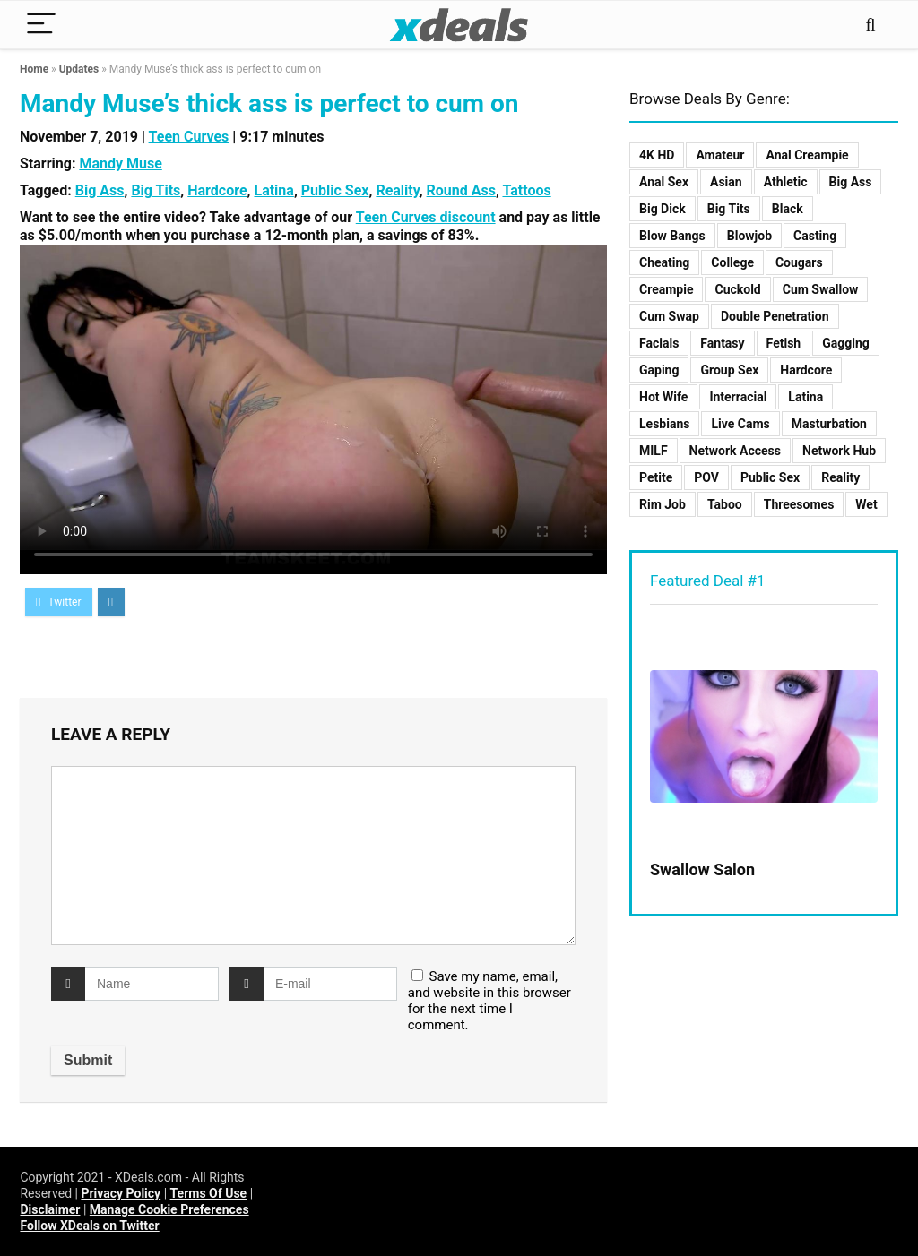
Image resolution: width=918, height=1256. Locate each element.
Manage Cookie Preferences (169, 1209)
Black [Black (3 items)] (787, 209)
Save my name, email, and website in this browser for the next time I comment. (489, 1000)
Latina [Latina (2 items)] (805, 397)
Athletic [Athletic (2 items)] (786, 182)
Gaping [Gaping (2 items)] (659, 370)
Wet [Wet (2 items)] (866, 504)
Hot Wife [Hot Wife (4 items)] (663, 397)
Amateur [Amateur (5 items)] (720, 155)
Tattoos (526, 190)
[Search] (870, 24)
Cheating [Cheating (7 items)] (664, 262)
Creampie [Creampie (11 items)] (666, 289)
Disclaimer (50, 1209)
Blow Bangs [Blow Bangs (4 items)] (672, 235)
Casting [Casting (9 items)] (814, 235)
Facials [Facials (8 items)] (659, 343)
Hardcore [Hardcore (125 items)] (806, 370)
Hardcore (217, 190)
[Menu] (41, 24)
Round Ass (461, 190)
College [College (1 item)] (732, 262)
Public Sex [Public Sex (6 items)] (770, 477)
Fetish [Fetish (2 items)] (783, 343)
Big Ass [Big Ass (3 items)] (850, 182)
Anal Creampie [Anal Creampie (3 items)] (807, 155)
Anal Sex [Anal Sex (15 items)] (663, 182)
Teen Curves (189, 136)
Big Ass (100, 190)
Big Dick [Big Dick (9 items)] (662, 209)
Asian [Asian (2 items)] (726, 182)
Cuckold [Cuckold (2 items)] (737, 289)
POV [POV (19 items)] (706, 477)
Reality (397, 190)
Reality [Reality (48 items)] (840, 477)
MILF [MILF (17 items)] (653, 450)
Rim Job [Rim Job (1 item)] (662, 504)
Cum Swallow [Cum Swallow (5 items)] (821, 289)
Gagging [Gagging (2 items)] (846, 343)
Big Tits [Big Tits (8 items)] (728, 209)
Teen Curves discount (426, 217)
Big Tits (155, 190)
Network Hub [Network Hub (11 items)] (839, 450)
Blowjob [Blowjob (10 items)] (749, 235)
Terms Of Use (208, 1193)
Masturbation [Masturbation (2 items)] (829, 424)
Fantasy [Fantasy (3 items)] (722, 343)
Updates (79, 69)
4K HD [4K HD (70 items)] (656, 155)
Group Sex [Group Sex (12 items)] (729, 370)
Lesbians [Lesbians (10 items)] (664, 424)
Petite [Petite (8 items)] (655, 477)
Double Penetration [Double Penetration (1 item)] (775, 316)
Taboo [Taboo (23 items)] (724, 504)
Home (34, 69)
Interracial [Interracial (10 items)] (737, 397)
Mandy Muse (120, 163)
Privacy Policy (120, 1193)
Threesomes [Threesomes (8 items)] (799, 504)
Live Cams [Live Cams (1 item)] (740, 424)
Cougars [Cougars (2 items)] (799, 262)
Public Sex (335, 190)
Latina (273, 190)
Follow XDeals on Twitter (89, 1225)
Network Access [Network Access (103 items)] (735, 450)
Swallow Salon (702, 869)
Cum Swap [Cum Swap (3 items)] (669, 316)
